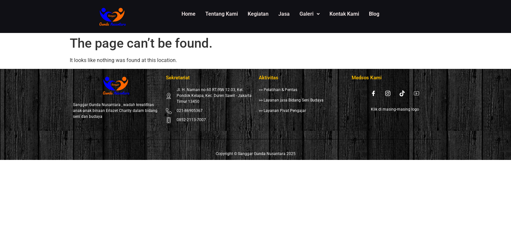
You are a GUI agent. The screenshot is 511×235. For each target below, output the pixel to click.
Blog (374, 14)
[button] (310, 14)
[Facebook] (373, 93)
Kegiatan (258, 14)
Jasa (284, 14)
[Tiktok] (402, 93)
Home (189, 14)
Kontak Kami (344, 14)
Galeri (309, 14)
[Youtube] (416, 93)
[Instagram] (388, 93)
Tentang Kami (221, 14)
